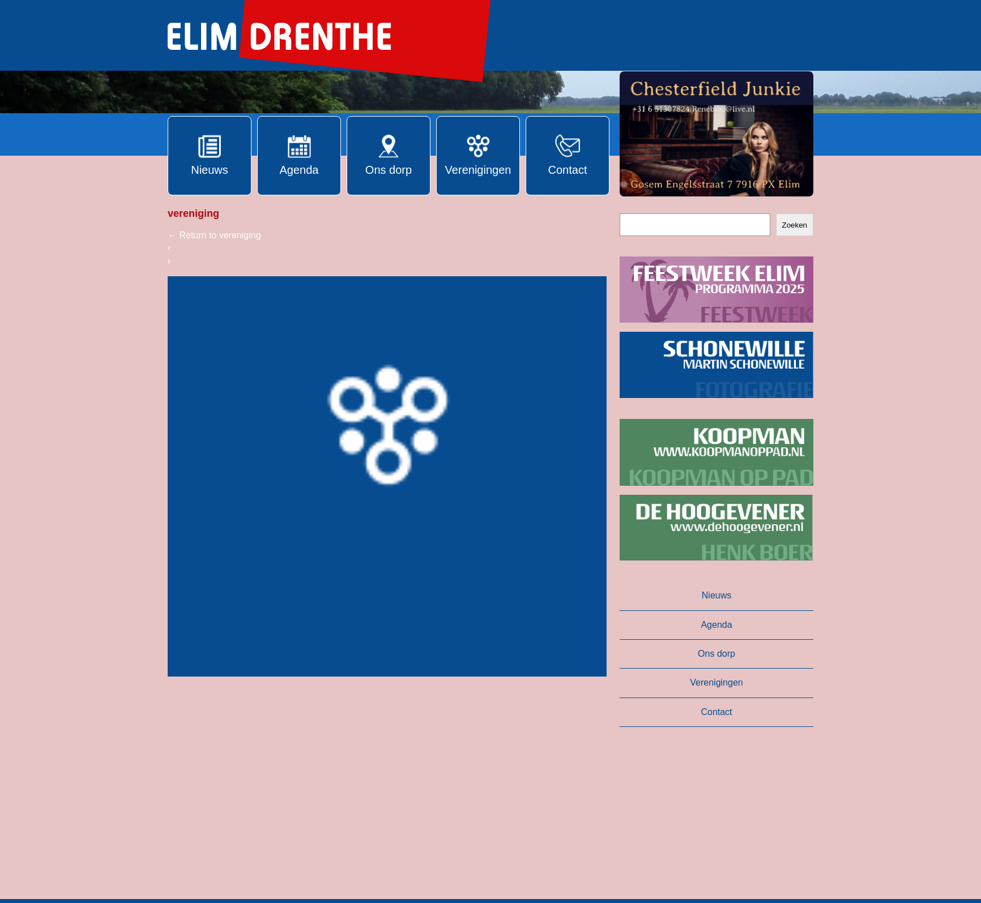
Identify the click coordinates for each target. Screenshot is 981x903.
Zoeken (794, 225)
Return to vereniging (214, 235)
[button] (716, 133)
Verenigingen (716, 682)
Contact (716, 712)
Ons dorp (716, 653)
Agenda (716, 625)
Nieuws (716, 595)
